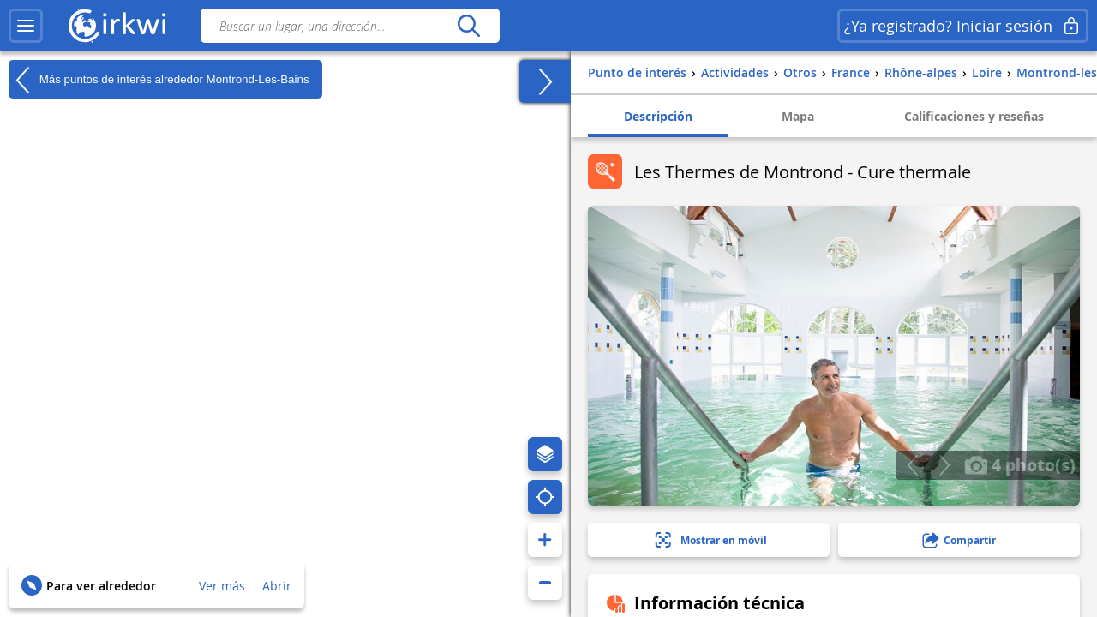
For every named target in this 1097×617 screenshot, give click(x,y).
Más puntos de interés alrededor (159, 79)
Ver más (222, 586)
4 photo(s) (1020, 464)
